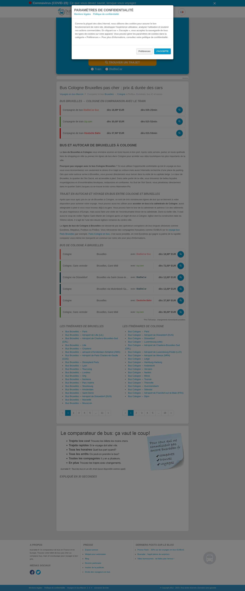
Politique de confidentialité (106, 14)
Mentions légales (82, 14)
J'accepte (162, 51)
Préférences (144, 51)
